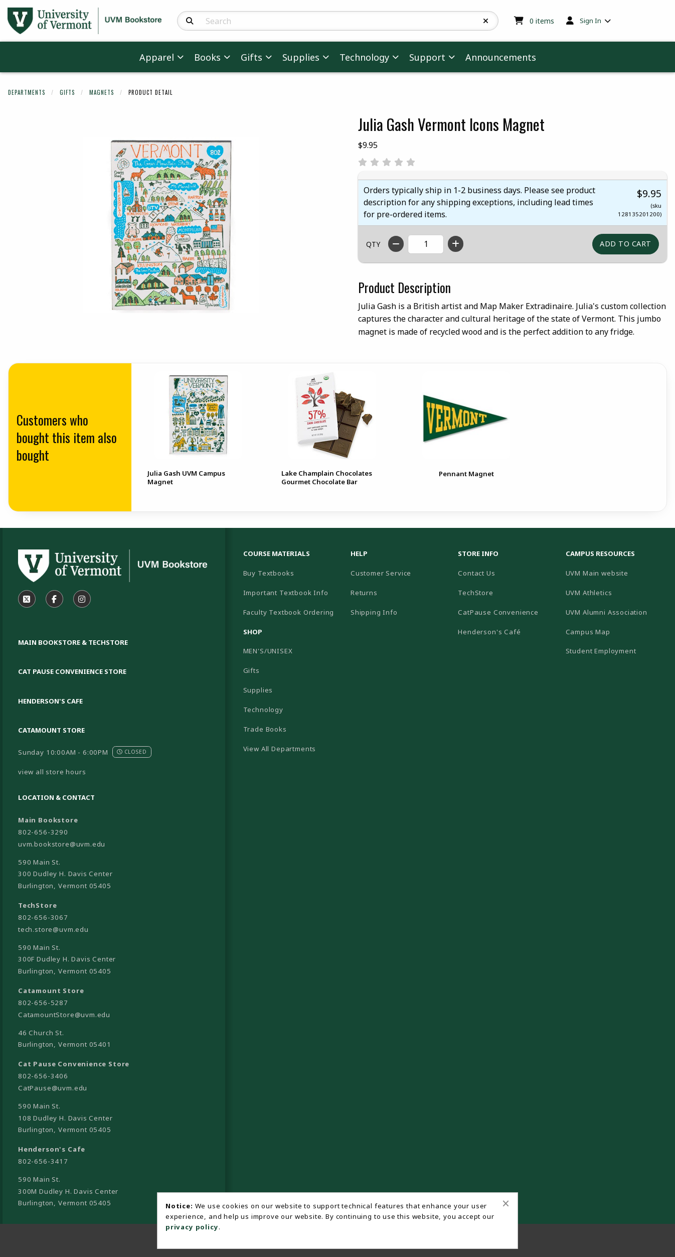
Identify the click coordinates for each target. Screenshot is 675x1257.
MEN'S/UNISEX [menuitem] (268, 650)
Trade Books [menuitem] (265, 729)
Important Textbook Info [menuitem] (285, 592)
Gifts (67, 92)
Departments (26, 92)
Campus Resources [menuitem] (600, 553)
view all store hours (52, 771)
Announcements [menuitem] (500, 57)
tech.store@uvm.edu (53, 929)
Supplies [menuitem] (300, 57)
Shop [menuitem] (252, 631)
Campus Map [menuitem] (588, 631)
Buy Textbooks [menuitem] (268, 573)
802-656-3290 (43, 831)
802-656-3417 (43, 1161)
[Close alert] (506, 1203)
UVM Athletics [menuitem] (589, 592)
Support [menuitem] (427, 57)
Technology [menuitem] (364, 57)
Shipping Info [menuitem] (374, 612)
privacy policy (192, 1226)
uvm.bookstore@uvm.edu (61, 844)
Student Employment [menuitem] (601, 650)
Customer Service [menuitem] (381, 573)
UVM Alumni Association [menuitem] (606, 612)
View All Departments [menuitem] (279, 748)
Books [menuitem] (207, 57)
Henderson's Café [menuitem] (489, 631)
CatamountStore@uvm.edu (64, 1014)
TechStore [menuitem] (475, 592)
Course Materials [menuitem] (276, 553)
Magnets (101, 92)
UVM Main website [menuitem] (597, 573)
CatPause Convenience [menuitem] (498, 612)
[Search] (190, 21)
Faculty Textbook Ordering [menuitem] (288, 612)
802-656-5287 (43, 1002)
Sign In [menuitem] (590, 20)
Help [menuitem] (359, 553)
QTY (373, 244)
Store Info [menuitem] (478, 553)
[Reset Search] (486, 21)
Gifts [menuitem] (251, 57)
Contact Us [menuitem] (476, 573)
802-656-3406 (43, 1075)
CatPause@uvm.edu (52, 1087)
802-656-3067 (43, 917)
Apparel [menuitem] (156, 57)
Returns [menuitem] (364, 592)
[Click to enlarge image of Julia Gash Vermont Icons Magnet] (171, 225)
